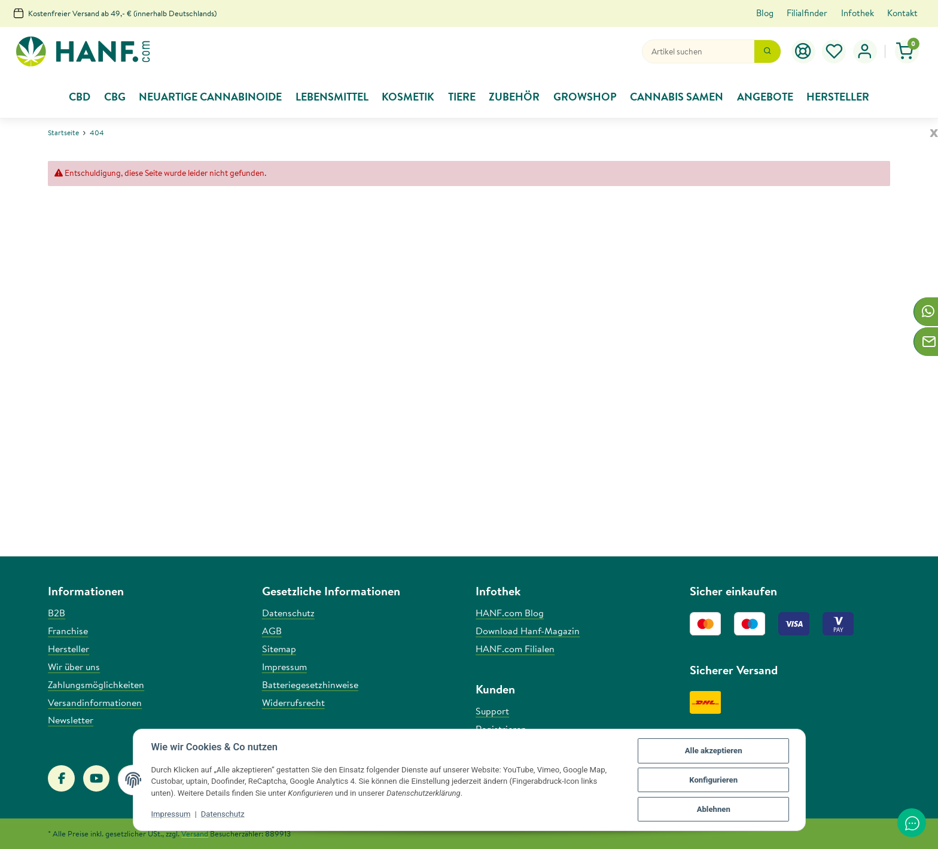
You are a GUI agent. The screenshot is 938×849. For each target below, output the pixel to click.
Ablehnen (713, 809)
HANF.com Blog (510, 612)
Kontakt (902, 13)
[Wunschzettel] (834, 51)
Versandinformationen (95, 702)
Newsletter (70, 719)
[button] (865, 51)
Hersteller (68, 648)
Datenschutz (223, 814)
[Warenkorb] (907, 51)
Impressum (171, 814)
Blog (764, 13)
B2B (56, 612)
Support (492, 710)
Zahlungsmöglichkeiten (96, 684)
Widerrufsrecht (293, 702)
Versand (194, 833)
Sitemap (279, 648)
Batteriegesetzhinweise (310, 684)
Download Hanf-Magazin (528, 630)
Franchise (68, 630)
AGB (272, 630)
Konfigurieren (713, 779)
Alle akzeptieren (713, 750)
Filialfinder (807, 13)
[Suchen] (698, 51)
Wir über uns (74, 666)
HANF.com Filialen (515, 648)
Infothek (857, 13)
